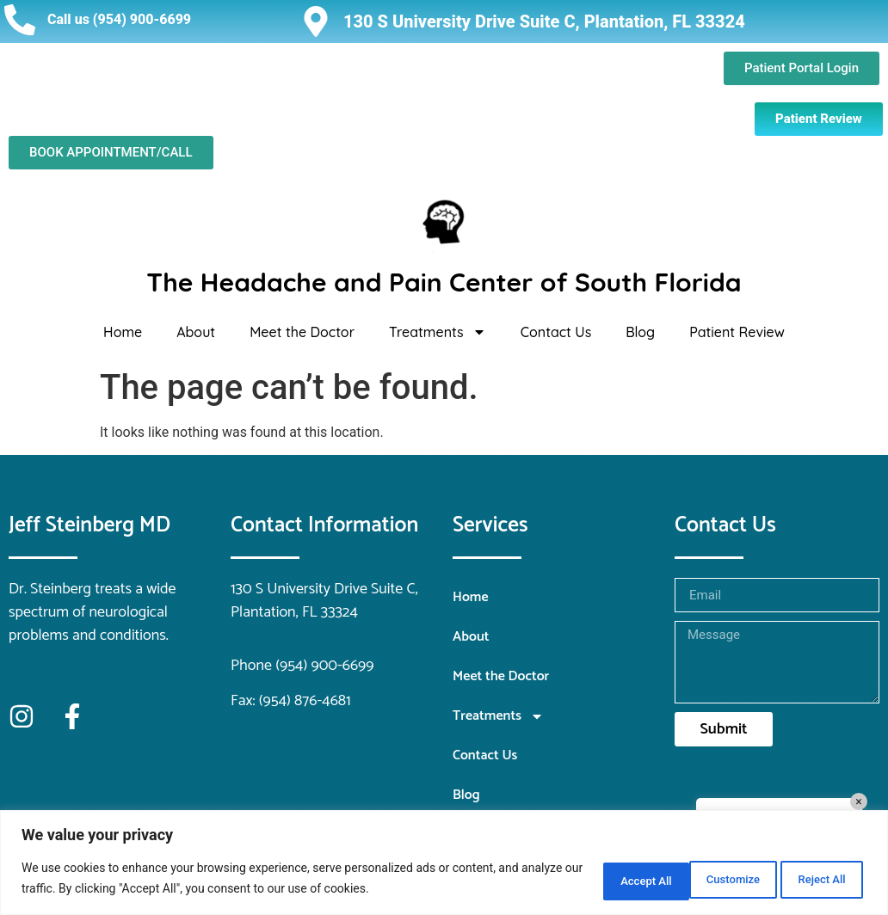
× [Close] (858, 801)
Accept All (814, 880)
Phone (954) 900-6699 (302, 666)
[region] (444, 864)
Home (122, 332)
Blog (640, 332)
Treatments (437, 331)
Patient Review (737, 332)
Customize (593, 880)
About (195, 332)
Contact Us (556, 332)
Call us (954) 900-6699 (119, 19)
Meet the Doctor (302, 332)
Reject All (704, 880)
